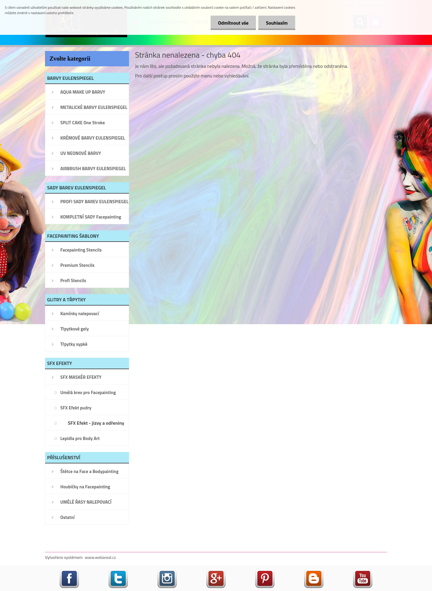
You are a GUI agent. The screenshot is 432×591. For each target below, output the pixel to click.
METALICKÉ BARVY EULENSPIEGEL (93, 107)
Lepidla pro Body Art (80, 438)
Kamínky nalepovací (79, 313)
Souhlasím (277, 22)
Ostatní (67, 517)
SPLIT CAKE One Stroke (82, 122)
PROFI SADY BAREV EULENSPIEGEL (94, 201)
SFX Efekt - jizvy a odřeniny (96, 423)
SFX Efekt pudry (75, 407)
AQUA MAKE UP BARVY (82, 92)
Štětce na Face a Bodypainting (89, 471)
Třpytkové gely (74, 328)
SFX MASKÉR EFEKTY (80, 377)
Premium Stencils (77, 265)
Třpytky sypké (73, 344)
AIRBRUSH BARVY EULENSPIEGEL (93, 168)
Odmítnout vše (233, 22)
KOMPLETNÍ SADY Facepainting (90, 216)
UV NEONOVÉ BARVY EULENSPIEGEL (80, 155)
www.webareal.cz (100, 557)
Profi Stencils (73, 280)
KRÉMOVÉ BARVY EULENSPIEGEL (92, 137)
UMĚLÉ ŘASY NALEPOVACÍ (86, 502)
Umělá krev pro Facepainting (88, 392)
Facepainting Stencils (81, 249)
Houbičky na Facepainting (85, 486)
